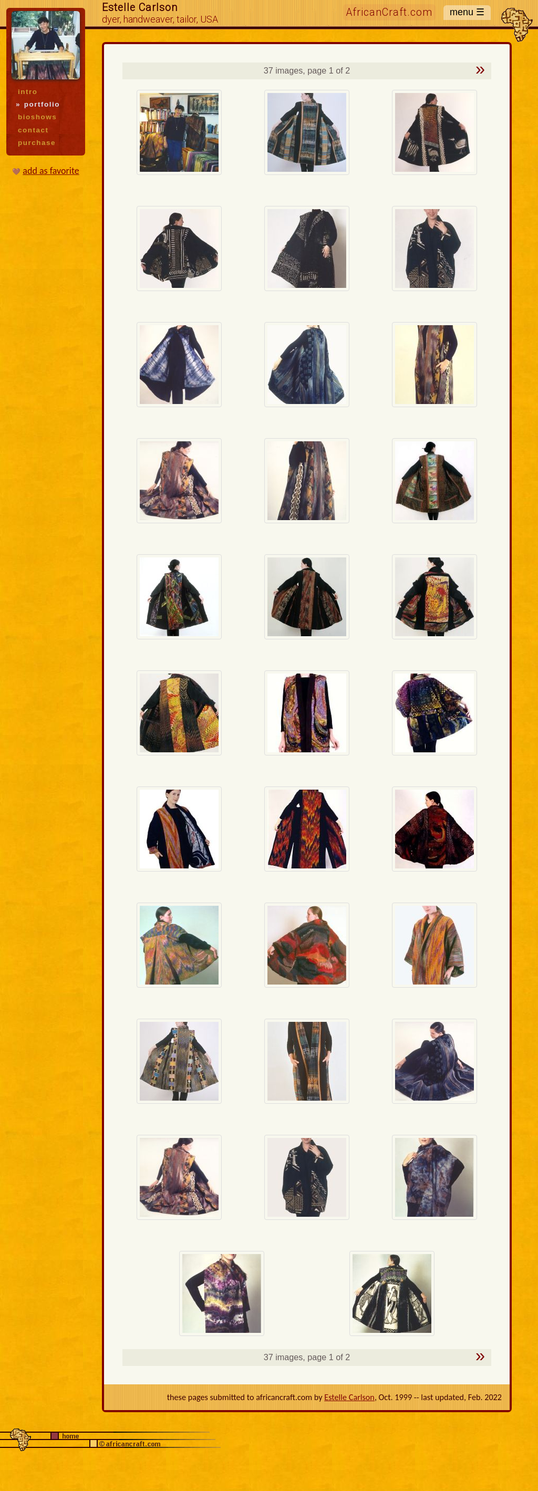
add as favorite (51, 171)
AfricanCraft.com (389, 12)
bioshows (37, 117)
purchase (37, 143)
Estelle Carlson (349, 1397)
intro (27, 92)
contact (33, 130)
